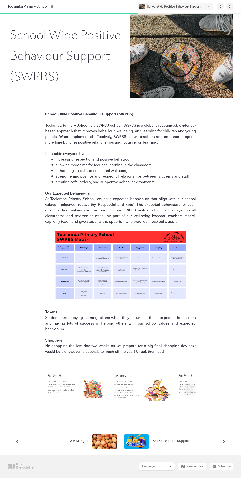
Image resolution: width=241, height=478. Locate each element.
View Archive (192, 466)
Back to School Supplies (172, 441)
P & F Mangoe (77, 441)
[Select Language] (157, 466)
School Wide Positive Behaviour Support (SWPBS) (175, 6)
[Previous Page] (220, 6)
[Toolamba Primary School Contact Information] (52, 6)
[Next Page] (229, 6)
